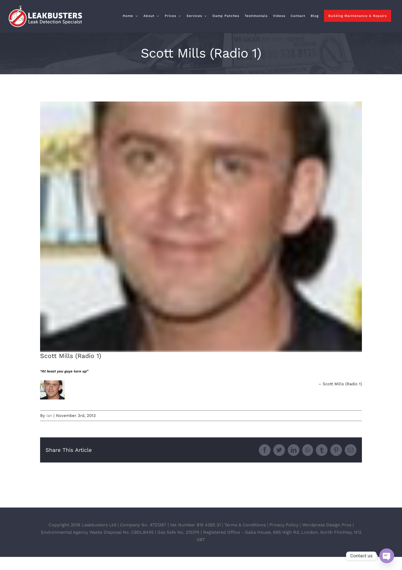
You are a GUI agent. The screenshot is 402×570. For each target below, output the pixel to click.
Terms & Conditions (245, 538)
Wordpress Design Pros (326, 538)
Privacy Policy (283, 538)
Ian (49, 415)
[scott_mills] (201, 227)
